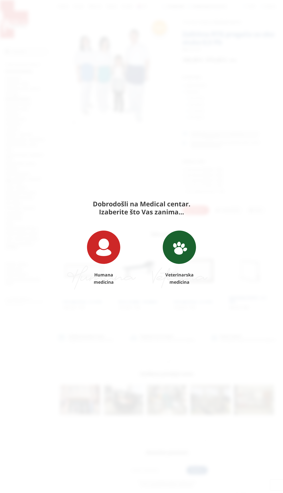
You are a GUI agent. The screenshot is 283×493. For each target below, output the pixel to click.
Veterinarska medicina (179, 258)
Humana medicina (103, 258)
